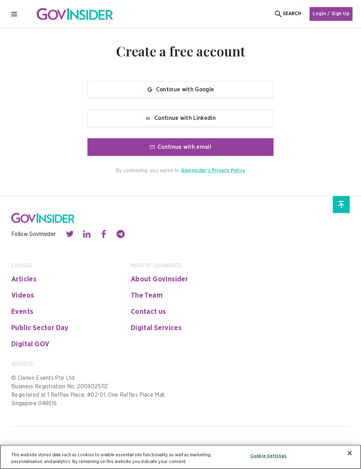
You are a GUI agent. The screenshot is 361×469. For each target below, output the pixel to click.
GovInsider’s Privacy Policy (213, 170)
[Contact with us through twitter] (69, 234)
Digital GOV (30, 344)
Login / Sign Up (331, 13)
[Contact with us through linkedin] (86, 234)
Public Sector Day (40, 327)
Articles (23, 279)
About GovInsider (159, 279)
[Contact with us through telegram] (120, 234)
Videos (22, 295)
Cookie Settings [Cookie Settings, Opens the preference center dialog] (268, 456)
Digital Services (156, 327)
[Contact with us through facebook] (103, 234)
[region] (180, 457)
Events (22, 311)
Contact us (148, 311)
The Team (147, 295)
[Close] (349, 453)
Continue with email (180, 147)
